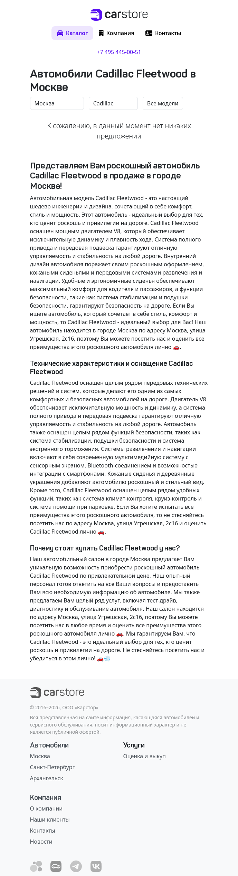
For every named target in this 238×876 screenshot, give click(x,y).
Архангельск (46, 778)
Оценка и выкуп (144, 756)
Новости (41, 841)
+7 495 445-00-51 (119, 52)
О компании (46, 808)
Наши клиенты (50, 819)
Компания (45, 797)
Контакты (42, 830)
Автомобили (49, 745)
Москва (40, 756)
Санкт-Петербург (52, 767)
